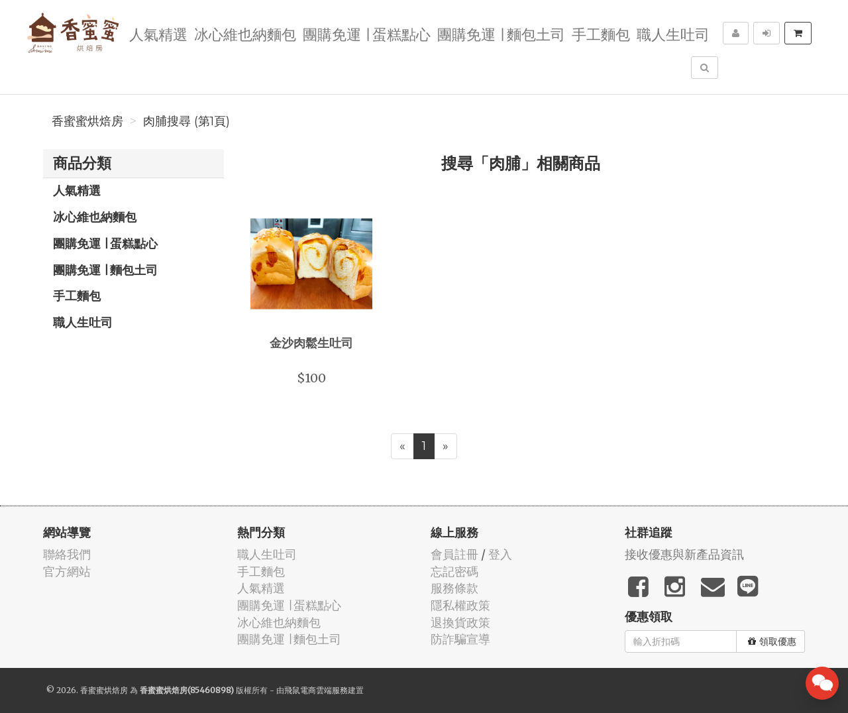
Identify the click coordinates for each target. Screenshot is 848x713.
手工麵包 (601, 33)
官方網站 (67, 571)
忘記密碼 (454, 571)
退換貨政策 (460, 622)
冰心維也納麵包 (245, 33)
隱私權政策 (460, 605)
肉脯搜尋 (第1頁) (186, 121)
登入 (500, 554)
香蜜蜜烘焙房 (87, 121)
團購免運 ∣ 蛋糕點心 (367, 33)
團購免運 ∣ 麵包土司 (501, 33)
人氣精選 (158, 33)
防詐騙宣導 (460, 639)
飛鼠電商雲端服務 (316, 690)
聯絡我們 (67, 554)
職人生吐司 (673, 33)
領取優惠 (772, 641)
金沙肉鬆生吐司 (311, 342)
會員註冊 (454, 554)
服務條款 (454, 588)
